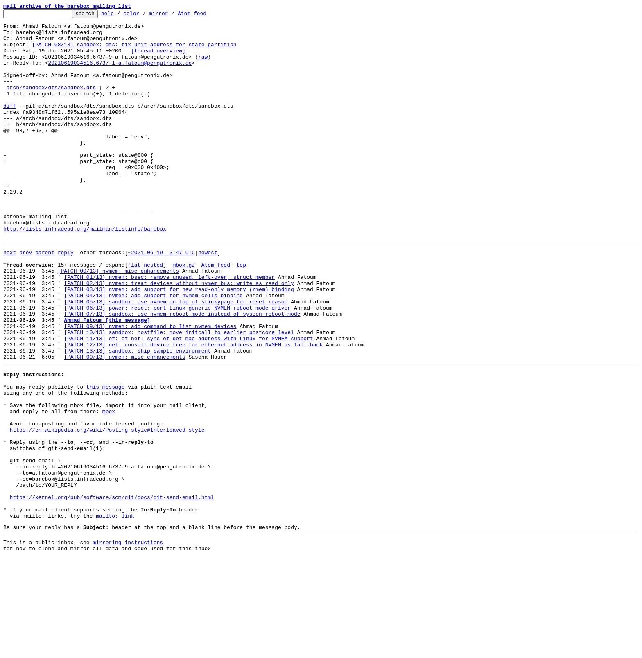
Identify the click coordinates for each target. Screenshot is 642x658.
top (241, 313)
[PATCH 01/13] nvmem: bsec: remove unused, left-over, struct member (169, 328)
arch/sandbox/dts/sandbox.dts (51, 103)
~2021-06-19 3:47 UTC (161, 299)
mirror (171, 15)
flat (134, 313)
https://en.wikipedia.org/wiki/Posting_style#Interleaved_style (107, 509)
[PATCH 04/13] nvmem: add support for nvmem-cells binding (153, 350)
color (144, 15)
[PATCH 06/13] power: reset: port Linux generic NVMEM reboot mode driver (177, 365)
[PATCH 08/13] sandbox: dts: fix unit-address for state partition (134, 51)
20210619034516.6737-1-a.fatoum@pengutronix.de (120, 73)
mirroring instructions (128, 641)
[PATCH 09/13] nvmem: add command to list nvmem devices (150, 387)
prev (25, 299)
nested (153, 313)
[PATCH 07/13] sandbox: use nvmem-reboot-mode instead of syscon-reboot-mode (182, 372)
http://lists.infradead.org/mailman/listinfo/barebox (84, 272)
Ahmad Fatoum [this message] (107, 380)
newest (207, 299)
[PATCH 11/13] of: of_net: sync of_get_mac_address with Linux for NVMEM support (188, 402)
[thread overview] (158, 59)
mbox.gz (183, 313)
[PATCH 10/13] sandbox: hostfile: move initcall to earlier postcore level (179, 394)
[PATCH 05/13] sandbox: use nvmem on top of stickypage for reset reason (175, 358)
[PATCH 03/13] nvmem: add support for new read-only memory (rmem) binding (179, 343)
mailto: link (115, 612)
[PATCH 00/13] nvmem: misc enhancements (118, 321)
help (120, 15)
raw (203, 66)
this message (105, 457)
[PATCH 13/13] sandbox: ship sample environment (137, 417)
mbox (108, 487)
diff (9, 125)
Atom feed (204, 15)
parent (44, 299)
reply (66, 299)
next (9, 299)
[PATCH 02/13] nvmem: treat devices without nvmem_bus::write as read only (179, 335)
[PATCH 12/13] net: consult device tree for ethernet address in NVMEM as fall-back (193, 409)
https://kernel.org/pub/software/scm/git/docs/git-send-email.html (112, 590)
